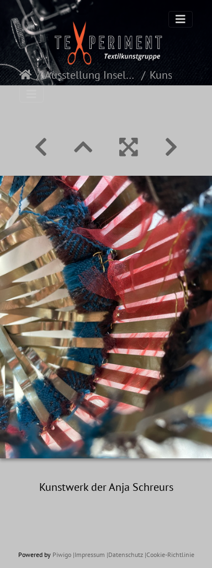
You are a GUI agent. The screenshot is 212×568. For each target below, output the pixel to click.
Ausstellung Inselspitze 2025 (91, 75)
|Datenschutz (125, 554)
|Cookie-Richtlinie (169, 554)
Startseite (25, 75)
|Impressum (89, 554)
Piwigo (61, 554)
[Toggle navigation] (180, 19)
